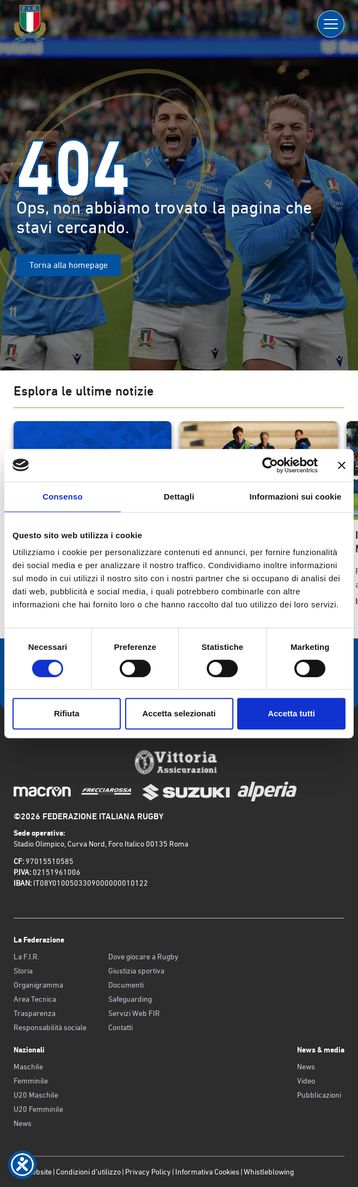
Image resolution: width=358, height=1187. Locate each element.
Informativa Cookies (207, 1171)
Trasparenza (34, 1013)
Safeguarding (130, 999)
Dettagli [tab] (179, 496)
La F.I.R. (26, 956)
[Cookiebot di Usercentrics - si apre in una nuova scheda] (270, 465)
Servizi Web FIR (134, 1013)
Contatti (120, 1027)
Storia (23, 970)
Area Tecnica (35, 999)
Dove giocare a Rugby (143, 956)
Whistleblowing (269, 1171)
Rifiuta (66, 713)
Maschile (28, 1066)
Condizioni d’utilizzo (88, 1171)
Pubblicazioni (319, 1095)
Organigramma (38, 985)
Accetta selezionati (178, 713)
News (23, 1123)
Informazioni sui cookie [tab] (296, 496)
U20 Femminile (38, 1109)
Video (306, 1080)
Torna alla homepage (68, 265)
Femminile (31, 1080)
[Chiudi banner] (341, 465)
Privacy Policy (148, 1171)
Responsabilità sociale (50, 1027)
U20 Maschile (36, 1095)
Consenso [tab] (62, 496)
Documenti (126, 985)
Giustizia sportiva (136, 970)
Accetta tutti (291, 713)
